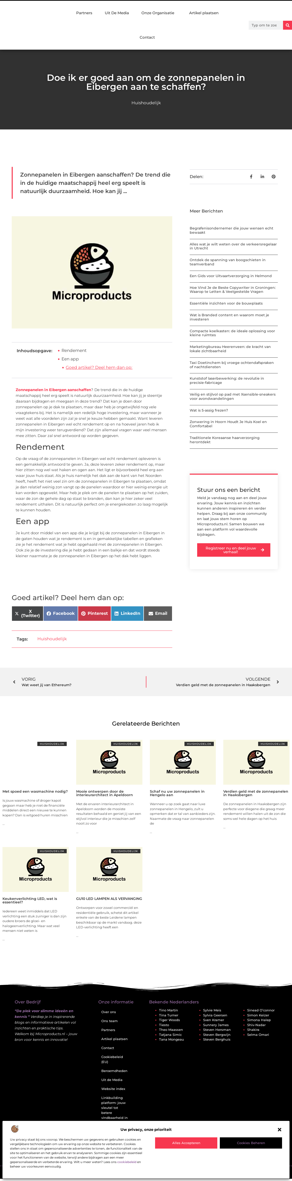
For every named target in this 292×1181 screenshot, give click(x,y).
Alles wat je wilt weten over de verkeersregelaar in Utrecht (233, 246)
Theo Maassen (171, 1030)
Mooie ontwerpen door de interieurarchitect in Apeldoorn (104, 793)
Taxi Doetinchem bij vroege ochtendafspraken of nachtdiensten (232, 364)
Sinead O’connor (261, 1010)
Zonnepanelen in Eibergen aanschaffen (53, 389)
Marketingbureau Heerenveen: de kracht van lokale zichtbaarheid (230, 348)
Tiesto (164, 1025)
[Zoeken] (287, 25)
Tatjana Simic (170, 1035)
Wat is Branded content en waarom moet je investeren (229, 317)
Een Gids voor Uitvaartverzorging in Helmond (231, 276)
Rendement (74, 350)
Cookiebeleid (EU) (112, 1059)
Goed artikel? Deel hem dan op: (99, 367)
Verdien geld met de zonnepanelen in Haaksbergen (255, 793)
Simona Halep (259, 1020)
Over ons (108, 1012)
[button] (279, 1129)
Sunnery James (216, 1025)
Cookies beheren (251, 1143)
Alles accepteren (186, 1143)
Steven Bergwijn (217, 1035)
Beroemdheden (114, 1071)
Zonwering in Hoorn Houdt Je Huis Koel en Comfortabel (228, 424)
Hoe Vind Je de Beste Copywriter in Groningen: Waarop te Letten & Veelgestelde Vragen (233, 289)
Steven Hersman (217, 1030)
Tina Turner (168, 1015)
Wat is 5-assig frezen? (209, 410)
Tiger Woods (169, 1020)
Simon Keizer (258, 1015)
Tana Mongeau (171, 1039)
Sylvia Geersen (215, 1015)
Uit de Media (111, 1080)
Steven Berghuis (217, 1039)
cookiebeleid (126, 1162)
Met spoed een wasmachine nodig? (35, 791)
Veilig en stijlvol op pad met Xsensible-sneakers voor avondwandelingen (233, 396)
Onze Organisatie (159, 12)
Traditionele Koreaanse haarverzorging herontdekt (225, 439)
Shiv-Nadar (256, 1025)
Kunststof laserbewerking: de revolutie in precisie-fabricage (227, 380)
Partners (84, 12)
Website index (113, 1089)
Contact (147, 37)
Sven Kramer (213, 1020)
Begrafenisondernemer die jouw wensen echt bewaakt (231, 230)
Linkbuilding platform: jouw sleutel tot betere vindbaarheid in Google (114, 1110)
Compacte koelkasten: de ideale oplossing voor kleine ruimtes (232, 333)
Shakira (253, 1030)
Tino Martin (168, 1010)
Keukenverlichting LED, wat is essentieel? (29, 900)
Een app (70, 358)
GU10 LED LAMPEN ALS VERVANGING (109, 898)
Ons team (109, 1021)
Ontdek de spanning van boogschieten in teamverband (228, 262)
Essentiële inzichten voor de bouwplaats (226, 303)
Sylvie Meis (212, 1010)
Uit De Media (117, 12)
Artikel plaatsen (204, 12)
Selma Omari (258, 1035)
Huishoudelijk (146, 102)
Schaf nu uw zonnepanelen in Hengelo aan (177, 793)
